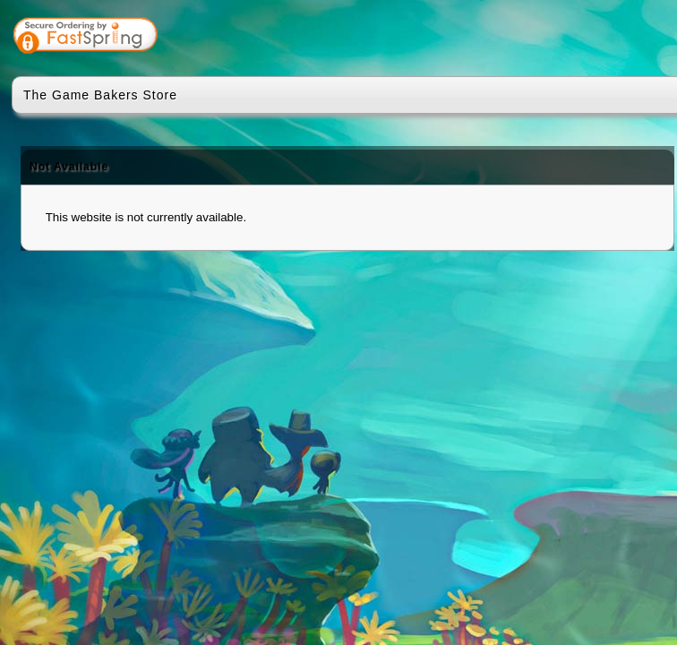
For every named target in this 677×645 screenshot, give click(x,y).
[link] (604, 38)
